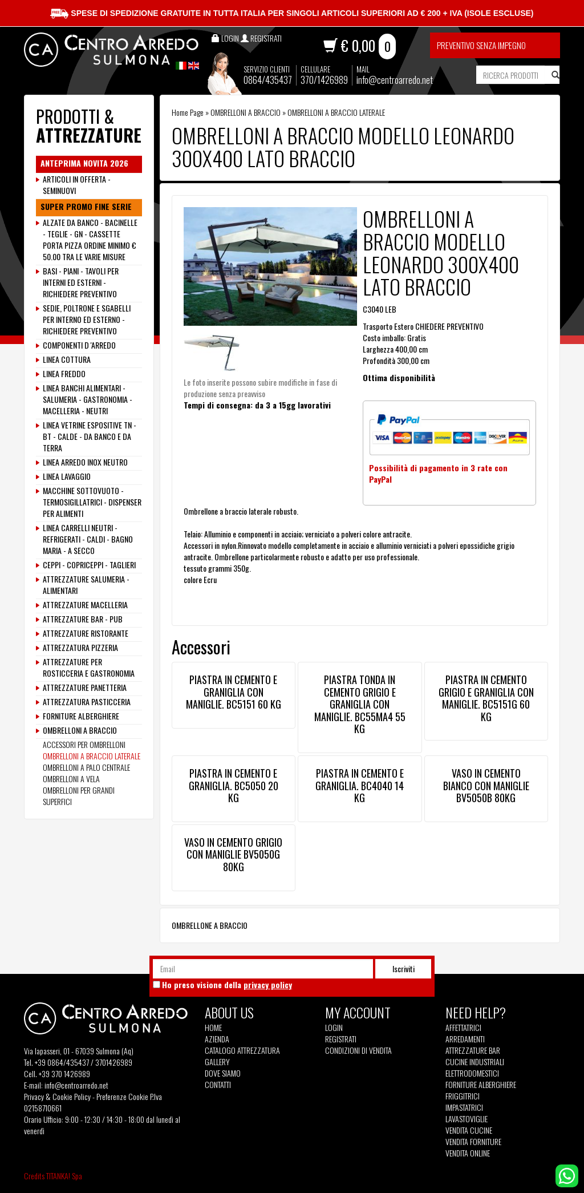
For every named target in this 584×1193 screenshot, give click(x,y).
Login (334, 1027)
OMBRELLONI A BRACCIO (245, 112)
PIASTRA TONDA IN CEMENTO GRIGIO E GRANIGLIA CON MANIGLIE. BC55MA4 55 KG (359, 704)
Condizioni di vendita (358, 1050)
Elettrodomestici (472, 1073)
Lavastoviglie (466, 1119)
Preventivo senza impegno (481, 45)
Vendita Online (467, 1153)
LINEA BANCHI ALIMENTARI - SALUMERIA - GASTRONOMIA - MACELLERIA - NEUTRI (87, 399)
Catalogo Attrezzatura (242, 1050)
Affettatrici (463, 1027)
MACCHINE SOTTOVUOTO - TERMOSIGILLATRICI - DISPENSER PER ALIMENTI (92, 502)
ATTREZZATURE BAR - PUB (83, 619)
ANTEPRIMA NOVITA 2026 (84, 163)
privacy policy (268, 984)
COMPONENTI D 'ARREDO (79, 345)
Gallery (217, 1061)
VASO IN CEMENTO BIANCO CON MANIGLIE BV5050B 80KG (486, 785)
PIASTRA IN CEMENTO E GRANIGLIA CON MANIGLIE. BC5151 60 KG (233, 691)
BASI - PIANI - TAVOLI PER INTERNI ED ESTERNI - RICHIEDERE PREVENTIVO (81, 282)
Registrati (340, 1039)
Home (213, 1027)
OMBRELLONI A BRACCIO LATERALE (336, 112)
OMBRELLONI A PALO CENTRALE (86, 767)
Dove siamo (223, 1073)
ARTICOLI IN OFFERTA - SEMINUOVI (77, 184)
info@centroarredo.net (394, 79)
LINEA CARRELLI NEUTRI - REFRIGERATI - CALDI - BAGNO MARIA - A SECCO (88, 539)
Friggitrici (462, 1096)
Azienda (217, 1039)
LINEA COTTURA (67, 359)
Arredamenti (465, 1039)
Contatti (218, 1084)
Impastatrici (464, 1107)
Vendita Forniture (473, 1141)
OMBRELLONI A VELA (71, 778)
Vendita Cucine (468, 1130)
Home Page (188, 112)
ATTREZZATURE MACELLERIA (85, 604)
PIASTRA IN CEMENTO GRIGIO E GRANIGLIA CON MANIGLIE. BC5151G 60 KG (486, 698)
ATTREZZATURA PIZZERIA (80, 647)
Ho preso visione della (227, 984)
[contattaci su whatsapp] (566, 1174)
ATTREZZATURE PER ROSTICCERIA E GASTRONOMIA (89, 667)
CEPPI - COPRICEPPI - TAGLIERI (89, 565)
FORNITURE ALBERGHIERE (81, 716)
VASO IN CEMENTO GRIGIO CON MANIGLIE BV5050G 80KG (233, 854)
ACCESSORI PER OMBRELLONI (84, 744)
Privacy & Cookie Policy (57, 1096)
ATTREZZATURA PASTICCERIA (87, 701)
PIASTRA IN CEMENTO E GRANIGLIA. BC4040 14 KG (359, 785)
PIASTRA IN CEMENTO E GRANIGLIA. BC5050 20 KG (233, 785)
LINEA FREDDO (64, 373)
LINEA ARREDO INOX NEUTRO (85, 462)
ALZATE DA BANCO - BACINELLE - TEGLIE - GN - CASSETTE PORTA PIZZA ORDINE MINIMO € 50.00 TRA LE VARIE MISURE (90, 239)
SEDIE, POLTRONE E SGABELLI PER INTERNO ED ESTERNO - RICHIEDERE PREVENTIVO (87, 319)
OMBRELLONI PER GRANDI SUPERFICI (79, 795)
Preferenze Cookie (122, 1096)
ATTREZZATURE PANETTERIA (85, 687)
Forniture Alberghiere (480, 1084)
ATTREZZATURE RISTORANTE (85, 633)
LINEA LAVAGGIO (67, 476)
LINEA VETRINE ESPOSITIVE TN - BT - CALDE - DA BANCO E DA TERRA (89, 436)
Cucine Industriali (474, 1061)
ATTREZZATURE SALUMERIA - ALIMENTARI (86, 584)
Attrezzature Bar (472, 1050)
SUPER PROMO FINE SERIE (86, 206)
